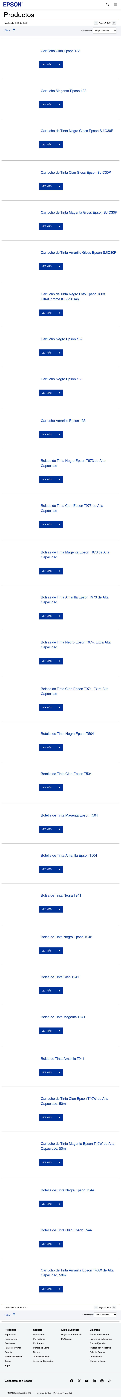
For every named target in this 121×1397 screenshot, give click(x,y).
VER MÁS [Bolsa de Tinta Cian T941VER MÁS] (47, 990)
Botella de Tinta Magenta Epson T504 (69, 815)
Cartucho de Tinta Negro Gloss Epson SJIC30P (77, 131)
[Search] (107, 4)
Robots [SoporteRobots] (36, 1352)
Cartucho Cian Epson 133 (60, 51)
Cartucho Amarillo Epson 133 (63, 421)
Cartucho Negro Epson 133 (61, 379)
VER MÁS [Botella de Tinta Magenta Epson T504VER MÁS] (47, 829)
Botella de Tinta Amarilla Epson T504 (69, 855)
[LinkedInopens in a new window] (94, 1381)
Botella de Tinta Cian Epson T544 (66, 1230)
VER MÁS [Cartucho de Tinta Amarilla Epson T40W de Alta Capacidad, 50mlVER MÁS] (47, 1289)
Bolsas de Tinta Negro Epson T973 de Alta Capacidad (73, 463)
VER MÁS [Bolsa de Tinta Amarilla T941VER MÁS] (47, 1072)
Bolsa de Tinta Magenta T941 (63, 1017)
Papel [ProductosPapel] (7, 1365)
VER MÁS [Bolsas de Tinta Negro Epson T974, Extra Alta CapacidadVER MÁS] (47, 661)
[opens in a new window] (109, 1381)
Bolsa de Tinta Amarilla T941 (62, 1059)
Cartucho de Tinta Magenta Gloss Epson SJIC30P (79, 212)
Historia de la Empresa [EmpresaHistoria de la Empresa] (101, 1339)
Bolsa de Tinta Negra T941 (61, 895)
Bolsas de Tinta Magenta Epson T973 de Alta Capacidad (75, 554)
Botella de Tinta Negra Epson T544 (67, 1190)
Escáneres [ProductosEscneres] (10, 1343)
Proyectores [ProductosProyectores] (11, 1339)
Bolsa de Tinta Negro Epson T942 (66, 937)
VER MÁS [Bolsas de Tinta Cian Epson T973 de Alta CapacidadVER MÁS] (47, 524)
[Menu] (115, 4)
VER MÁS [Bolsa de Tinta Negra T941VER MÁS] (47, 909)
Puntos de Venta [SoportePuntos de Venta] (41, 1347)
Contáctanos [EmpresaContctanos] (96, 1356)
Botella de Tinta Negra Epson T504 (67, 734)
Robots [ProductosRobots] (8, 1352)
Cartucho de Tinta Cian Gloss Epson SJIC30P (76, 172)
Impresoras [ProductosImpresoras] (10, 1334)
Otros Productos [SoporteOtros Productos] (41, 1356)
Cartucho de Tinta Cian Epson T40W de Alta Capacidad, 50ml (74, 1101)
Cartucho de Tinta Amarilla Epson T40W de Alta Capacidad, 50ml (77, 1272)
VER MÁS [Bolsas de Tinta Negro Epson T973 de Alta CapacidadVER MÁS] (47, 479)
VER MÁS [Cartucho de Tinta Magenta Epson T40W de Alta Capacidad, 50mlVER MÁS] (47, 1162)
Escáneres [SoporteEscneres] (38, 1343)
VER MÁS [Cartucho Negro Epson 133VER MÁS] (47, 393)
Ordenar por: (86, 31)
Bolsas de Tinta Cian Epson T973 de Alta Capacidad (72, 508)
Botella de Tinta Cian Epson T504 (66, 774)
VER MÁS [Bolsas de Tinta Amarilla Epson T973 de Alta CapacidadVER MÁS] (47, 616)
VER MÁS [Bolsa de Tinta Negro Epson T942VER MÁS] (47, 950)
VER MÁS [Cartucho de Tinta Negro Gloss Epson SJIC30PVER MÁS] (47, 144)
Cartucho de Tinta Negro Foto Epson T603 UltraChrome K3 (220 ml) (73, 296)
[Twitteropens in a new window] (79, 1381)
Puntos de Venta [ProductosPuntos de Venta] (13, 1347)
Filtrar (8, 30)
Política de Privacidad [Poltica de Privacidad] (62, 1393)
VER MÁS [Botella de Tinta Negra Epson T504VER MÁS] (47, 747)
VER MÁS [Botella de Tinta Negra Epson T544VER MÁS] (47, 1204)
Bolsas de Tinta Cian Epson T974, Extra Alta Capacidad (74, 691)
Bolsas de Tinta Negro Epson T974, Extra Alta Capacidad (76, 644)
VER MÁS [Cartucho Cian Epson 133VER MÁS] (47, 64)
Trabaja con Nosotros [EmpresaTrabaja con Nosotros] (100, 1347)
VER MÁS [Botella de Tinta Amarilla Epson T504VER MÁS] (47, 869)
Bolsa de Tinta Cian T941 (60, 977)
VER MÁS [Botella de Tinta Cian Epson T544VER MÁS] (47, 1244)
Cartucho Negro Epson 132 (61, 339)
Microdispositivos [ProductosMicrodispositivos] (13, 1356)
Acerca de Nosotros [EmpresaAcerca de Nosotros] (99, 1334)
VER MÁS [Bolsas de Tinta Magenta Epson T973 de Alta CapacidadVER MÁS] (47, 571)
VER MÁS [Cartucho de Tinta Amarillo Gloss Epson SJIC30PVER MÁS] (47, 266)
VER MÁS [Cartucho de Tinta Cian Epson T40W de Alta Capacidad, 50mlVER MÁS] (47, 1117)
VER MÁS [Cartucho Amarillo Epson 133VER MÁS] (47, 434)
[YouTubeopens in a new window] (87, 1381)
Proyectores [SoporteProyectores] (39, 1339)
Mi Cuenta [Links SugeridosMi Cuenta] (66, 1339)
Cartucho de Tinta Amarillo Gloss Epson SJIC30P (78, 253)
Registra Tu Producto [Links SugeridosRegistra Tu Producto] (71, 1334)
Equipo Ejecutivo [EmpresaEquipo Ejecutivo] (98, 1343)
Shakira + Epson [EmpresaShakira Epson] (98, 1361)
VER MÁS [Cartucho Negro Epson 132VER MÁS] (47, 353)
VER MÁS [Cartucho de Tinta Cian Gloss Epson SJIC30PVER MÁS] (47, 186)
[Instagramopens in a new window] (102, 1381)
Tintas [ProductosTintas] (8, 1361)
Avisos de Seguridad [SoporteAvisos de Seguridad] (43, 1361)
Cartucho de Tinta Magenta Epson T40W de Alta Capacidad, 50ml (77, 1146)
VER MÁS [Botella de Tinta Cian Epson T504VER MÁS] (47, 787)
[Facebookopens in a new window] (72, 1381)
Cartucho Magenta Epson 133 (63, 91)
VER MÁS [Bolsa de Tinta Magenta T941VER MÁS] (47, 1031)
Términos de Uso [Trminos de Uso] (43, 1393)
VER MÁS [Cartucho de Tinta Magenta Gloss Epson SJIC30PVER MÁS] (47, 226)
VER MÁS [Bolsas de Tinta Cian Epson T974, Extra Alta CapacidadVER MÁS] (47, 707)
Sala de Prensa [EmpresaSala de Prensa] (97, 1352)
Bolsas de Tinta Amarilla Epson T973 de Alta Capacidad (75, 599)
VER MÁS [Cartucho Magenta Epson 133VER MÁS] (47, 104)
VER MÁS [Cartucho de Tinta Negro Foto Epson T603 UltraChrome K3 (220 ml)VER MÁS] (47, 313)
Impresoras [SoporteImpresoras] (38, 1334)
